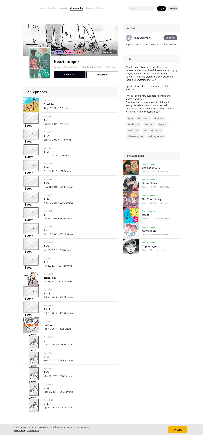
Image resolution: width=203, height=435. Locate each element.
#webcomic (135, 124)
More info (19, 430)
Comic (58, 70)
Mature (90, 8)
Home (42, 8)
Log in (161, 8)
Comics (52, 8)
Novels (63, 8)
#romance (144, 118)
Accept (178, 429)
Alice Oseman (143, 37)
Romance (70, 55)
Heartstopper (67, 65)
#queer (164, 124)
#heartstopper (136, 136)
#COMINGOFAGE (154, 130)
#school (150, 124)
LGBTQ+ (59, 55)
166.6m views (72, 70)
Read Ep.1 (70, 77)
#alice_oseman (157, 136)
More (101, 8)
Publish (173, 8)
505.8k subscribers (93, 70)
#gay (131, 118)
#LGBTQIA (134, 130)
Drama (81, 55)
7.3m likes (112, 70)
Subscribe (103, 78)
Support (171, 37)
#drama (160, 118)
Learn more (110, 55)
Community (76, 8)
